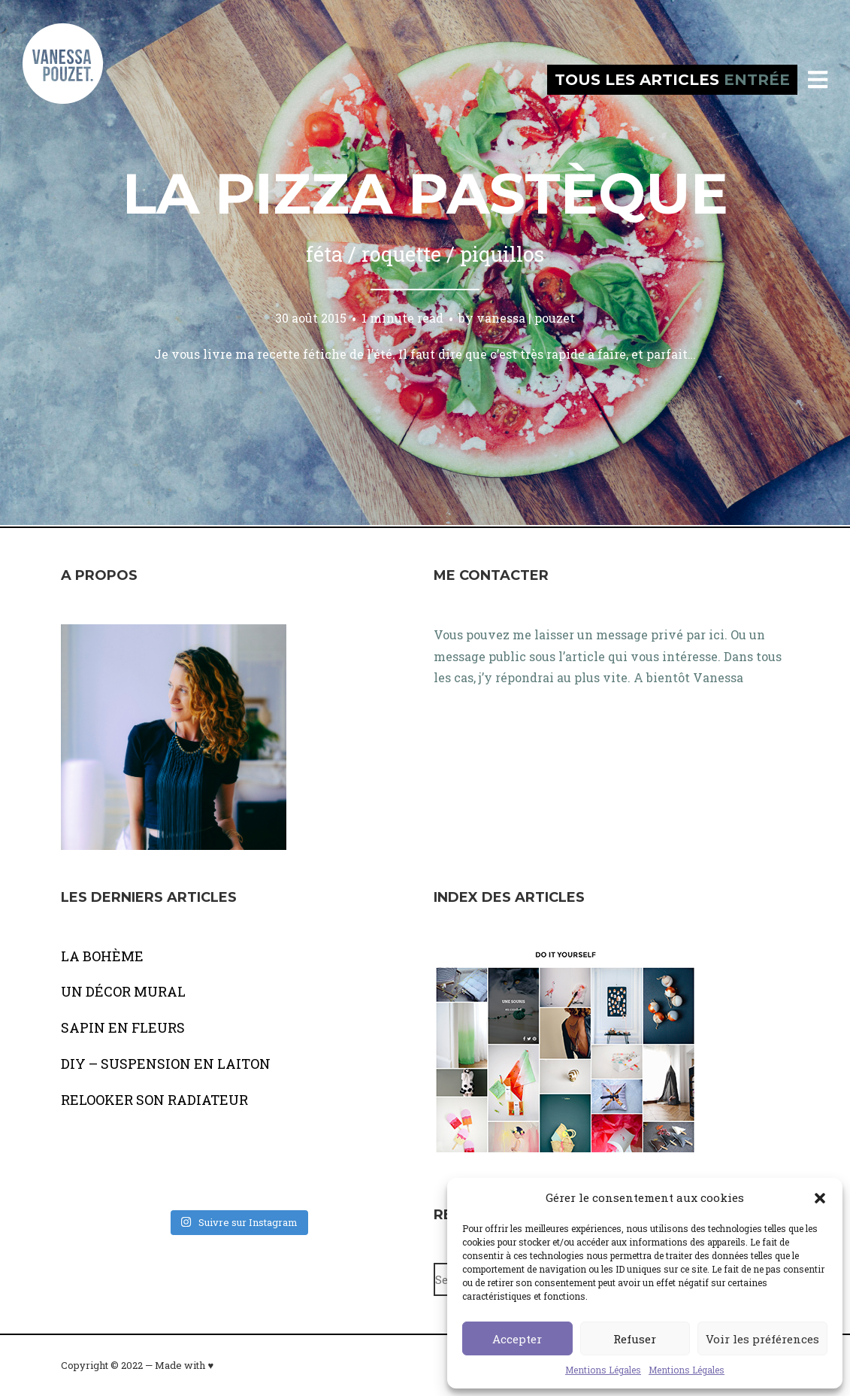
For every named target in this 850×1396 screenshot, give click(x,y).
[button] (819, 1198)
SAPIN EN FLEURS (123, 1027)
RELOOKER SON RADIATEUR (154, 1100)
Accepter (517, 1338)
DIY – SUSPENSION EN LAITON (166, 1064)
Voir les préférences (762, 1338)
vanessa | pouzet (525, 318)
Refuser (634, 1338)
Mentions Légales (603, 1370)
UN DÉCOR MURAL (123, 991)
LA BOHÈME (102, 956)
